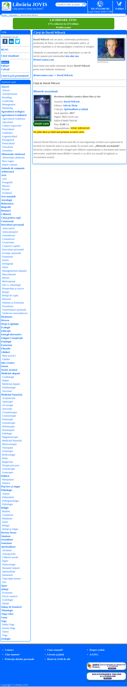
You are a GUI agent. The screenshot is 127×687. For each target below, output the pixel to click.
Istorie (4, 366)
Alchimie (7, 550)
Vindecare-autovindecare (15, 313)
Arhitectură (7, 171)
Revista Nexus (8, 532)
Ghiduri (5, 352)
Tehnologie (7, 610)
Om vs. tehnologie (11, 285)
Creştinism (7, 515)
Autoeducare (8, 235)
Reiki (5, 458)
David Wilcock (72, 101)
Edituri (5, 65)
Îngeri (5, 560)
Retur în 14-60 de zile (58, 659)
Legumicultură (9, 136)
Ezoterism (6, 345)
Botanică (6, 210)
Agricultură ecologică (12, 111)
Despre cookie (97, 649)
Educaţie (6, 330)
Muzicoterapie (9, 444)
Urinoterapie (8, 468)
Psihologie (6, 490)
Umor (4, 617)
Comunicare (8, 239)
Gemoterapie (8, 422)
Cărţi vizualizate (10, 55)
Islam (5, 521)
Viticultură (7, 147)
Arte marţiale (8, 196)
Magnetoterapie (10, 437)
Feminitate (7, 256)
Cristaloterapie (9, 412)
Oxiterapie (7, 451)
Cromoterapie (9, 415)
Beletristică (7, 203)
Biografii (6, 207)
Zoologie (5, 638)
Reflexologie (8, 454)
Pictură (5, 189)
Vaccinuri (7, 391)
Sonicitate (6, 543)
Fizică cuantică (9, 596)
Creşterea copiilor (11, 246)
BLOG (5, 49)
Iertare (5, 260)
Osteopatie (7, 447)
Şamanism (7, 575)
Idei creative (8, 362)
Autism (6, 493)
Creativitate (8, 242)
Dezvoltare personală (12, 224)
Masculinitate (9, 274)
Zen (4, 582)
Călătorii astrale (10, 557)
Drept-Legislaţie (10, 323)
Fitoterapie (7, 419)
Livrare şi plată (55, 654)
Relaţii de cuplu (10, 295)
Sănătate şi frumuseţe (13, 302)
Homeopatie (8, 430)
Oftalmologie (9, 387)
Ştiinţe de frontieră (11, 607)
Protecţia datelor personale (19, 659)
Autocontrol (8, 228)
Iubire (5, 267)
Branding (7, 97)
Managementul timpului (14, 270)
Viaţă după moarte (11, 578)
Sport (4, 585)
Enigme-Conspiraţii (12, 338)
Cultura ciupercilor (11, 125)
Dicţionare (7, 316)
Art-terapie (7, 405)
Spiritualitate (8, 546)
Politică (5, 476)
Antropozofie (9, 553)
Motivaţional (8, 281)
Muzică (6, 185)
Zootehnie (7, 150)
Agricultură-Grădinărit (14, 115)
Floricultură (8, 129)
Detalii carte (41, 123)
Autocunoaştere (10, 231)
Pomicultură (8, 143)
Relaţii (5, 292)
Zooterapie (7, 472)
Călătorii (6, 214)
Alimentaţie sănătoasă (13, 154)
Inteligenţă (7, 263)
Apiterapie (7, 401)
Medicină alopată (10, 373)
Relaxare (6, 299)
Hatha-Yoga (8, 624)
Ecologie (5, 327)
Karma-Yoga (8, 628)
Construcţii (7, 221)
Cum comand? (55, 649)
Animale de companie (13, 168)
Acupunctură (8, 398)
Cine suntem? (12, 654)
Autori (4, 62)
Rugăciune (7, 461)
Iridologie (7, 433)
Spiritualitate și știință (76, 109)
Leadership (8, 101)
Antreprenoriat (9, 93)
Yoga (4, 621)
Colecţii (5, 69)
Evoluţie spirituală (11, 253)
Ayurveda (7, 408)
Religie (5, 507)
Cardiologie (8, 377)
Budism (6, 511)
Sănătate (6, 536)
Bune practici (9, 355)
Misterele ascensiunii (45, 91)
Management (9, 104)
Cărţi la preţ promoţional (15, 75)
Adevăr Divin (70, 105)
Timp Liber (7, 614)
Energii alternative (11, 334)
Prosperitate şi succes (13, 288)
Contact (9, 649)
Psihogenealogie (10, 500)
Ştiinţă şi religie (10, 529)
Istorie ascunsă (9, 369)
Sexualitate (7, 539)
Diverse (5, 320)
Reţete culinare (9, 164)
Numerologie (9, 564)
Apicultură (7, 122)
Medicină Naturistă (11, 394)
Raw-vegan (8, 161)
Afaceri (5, 86)
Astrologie (6, 200)
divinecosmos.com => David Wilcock (53, 75)
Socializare (8, 306)
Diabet (5, 380)
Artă (3, 175)
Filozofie (5, 348)
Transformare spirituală (14, 309)
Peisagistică (8, 139)
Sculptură (7, 192)
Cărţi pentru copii (11, 217)
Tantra (5, 631)
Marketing (7, 108)
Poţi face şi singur (10, 486)
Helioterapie (8, 426)
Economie (7, 592)
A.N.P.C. (94, 654)
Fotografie (7, 182)
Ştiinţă (4, 589)
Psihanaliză (8, 497)
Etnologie (6, 341)
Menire (6, 277)
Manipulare (8, 479)
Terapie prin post (10, 465)
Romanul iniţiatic (11, 568)
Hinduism (7, 518)
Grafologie (7, 599)
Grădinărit (7, 132)
